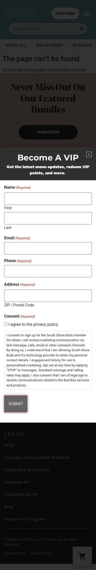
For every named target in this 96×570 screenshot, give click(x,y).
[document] (48, 285)
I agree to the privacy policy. (33, 324)
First (8, 208)
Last (8, 227)
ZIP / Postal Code (19, 305)
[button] (89, 154)
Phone (17, 261)
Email (17, 238)
